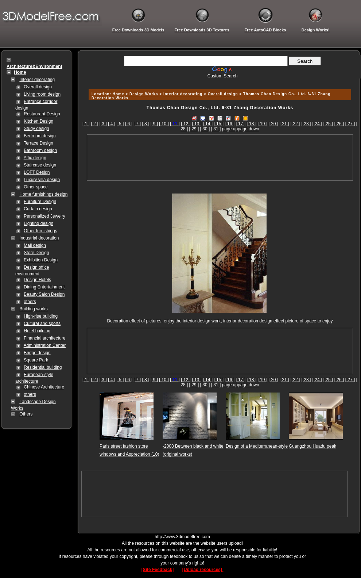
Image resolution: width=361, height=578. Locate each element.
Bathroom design (40, 150)
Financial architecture (44, 338)
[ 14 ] (208, 123)
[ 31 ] (216, 128)
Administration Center (45, 345)
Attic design (35, 157)
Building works (33, 308)
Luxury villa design (42, 179)
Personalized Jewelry (44, 216)
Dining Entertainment (44, 287)
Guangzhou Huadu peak (312, 446)
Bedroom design (39, 135)
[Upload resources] (203, 569)
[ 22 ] (295, 123)
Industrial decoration (39, 238)
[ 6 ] (128, 123)
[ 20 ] (273, 123)
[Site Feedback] (157, 569)
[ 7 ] (137, 123)
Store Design (36, 252)
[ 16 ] (229, 123)
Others (25, 414)
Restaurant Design (42, 113)
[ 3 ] (103, 123)
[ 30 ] (205, 128)
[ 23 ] (306, 123)
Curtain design (38, 208)
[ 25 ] (328, 123)
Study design (36, 128)
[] (175, 123)
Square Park (36, 360)
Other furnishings (40, 230)
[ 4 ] (111, 123)
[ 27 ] (350, 123)
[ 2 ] (94, 123)
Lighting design (38, 223)
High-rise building (41, 316)
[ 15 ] (219, 123)
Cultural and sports (42, 323)
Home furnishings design (43, 194)
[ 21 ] (285, 123)
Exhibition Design (41, 260)
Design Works (143, 94)
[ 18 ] (251, 123)
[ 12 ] (186, 123)
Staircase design (40, 165)
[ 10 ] (164, 123)
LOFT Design (37, 172)
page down (248, 128)
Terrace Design (38, 143)
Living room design (42, 94)
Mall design (35, 245)
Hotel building (37, 330)
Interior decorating (37, 79)
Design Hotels (37, 279)
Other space (35, 187)
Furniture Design (40, 201)
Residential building (43, 367)
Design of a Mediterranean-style (257, 446)
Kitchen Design (38, 121)
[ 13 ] (197, 123)
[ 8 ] (145, 123)
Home (118, 94)
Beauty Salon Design (44, 294)
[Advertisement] (220, 157)
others (30, 301)
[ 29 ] (194, 128)
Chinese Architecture (44, 387)
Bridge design (37, 352)
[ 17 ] (240, 123)
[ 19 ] (262, 123)
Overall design (38, 86)
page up (230, 128)
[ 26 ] (339, 123)
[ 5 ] (120, 123)
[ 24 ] (317, 123)
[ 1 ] (86, 123)
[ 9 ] (154, 123)
